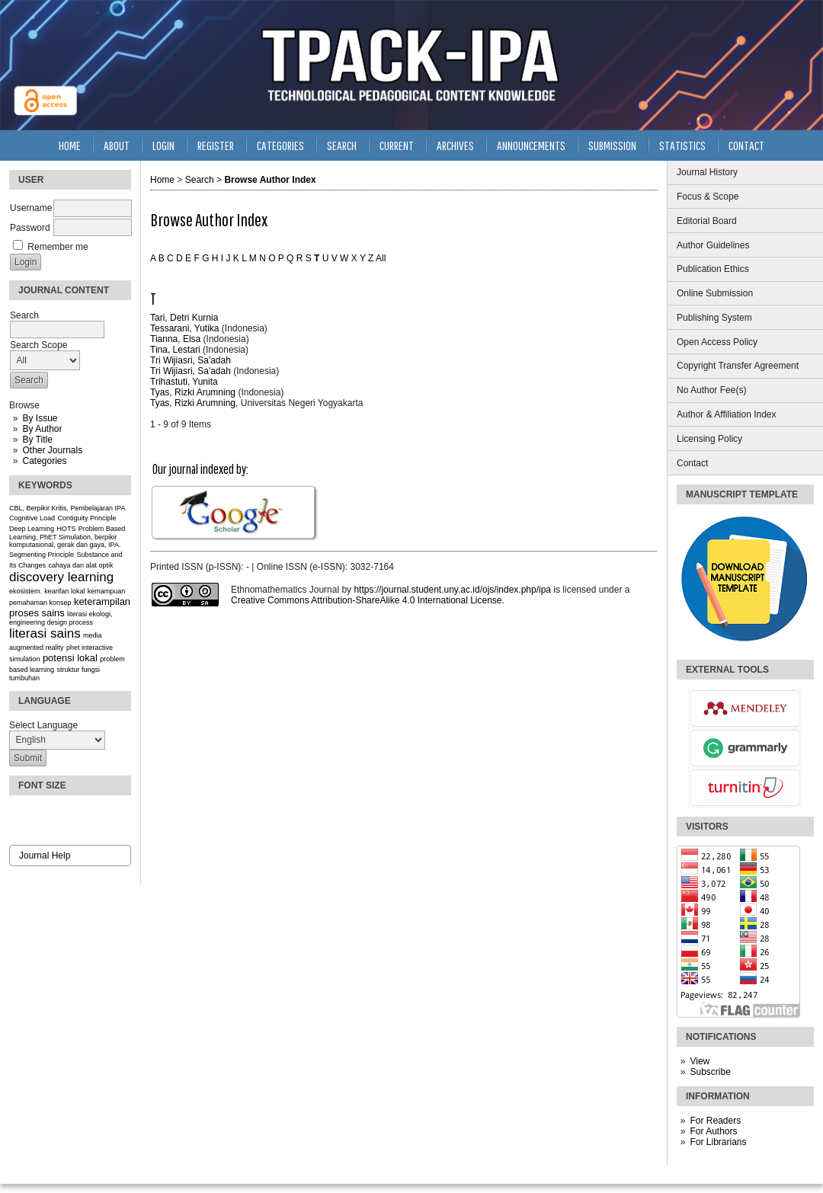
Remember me (57, 246)
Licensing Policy (709, 438)
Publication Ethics (713, 269)
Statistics (682, 145)
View (699, 1061)
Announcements (531, 145)
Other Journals (52, 450)
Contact (692, 463)
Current (396, 145)
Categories (44, 461)
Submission (612, 145)
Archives (455, 145)
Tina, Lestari (175, 349)
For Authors (713, 1131)
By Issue (39, 418)
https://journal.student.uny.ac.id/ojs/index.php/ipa (452, 589)
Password (30, 227)
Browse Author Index (269, 179)
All (381, 258)
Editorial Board (707, 221)
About (117, 145)
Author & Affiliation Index (727, 414)
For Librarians (718, 1142)
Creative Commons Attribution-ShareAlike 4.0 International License (366, 600)
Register (215, 145)
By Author (42, 429)
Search (342, 145)
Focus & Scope (707, 196)
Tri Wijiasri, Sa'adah (190, 360)
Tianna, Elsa (175, 339)
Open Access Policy (717, 342)
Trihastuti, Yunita (184, 381)
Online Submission (715, 293)
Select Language (43, 725)
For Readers (715, 1120)
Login (163, 145)
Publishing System (714, 317)
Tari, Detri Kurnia (184, 317)
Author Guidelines (713, 245)
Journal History (707, 172)
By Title (37, 439)
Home (70, 145)
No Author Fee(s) (711, 390)
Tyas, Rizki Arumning (192, 392)
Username (31, 208)
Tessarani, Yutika (184, 328)
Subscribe (710, 1072)
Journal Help (44, 855)
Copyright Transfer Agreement (738, 365)
